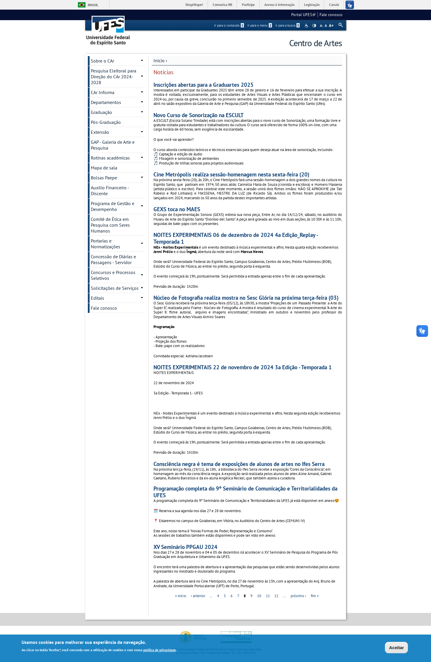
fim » (315, 595)
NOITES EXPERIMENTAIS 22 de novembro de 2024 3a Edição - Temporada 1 (242, 367)
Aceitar (396, 647)
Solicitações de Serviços (115, 288)
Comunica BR (222, 4)
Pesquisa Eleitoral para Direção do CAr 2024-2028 (113, 76)
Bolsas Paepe (104, 178)
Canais (334, 4)
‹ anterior (198, 595)
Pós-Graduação (106, 122)
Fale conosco (331, 14)
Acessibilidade (307, 25)
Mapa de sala (104, 168)
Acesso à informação (279, 4)
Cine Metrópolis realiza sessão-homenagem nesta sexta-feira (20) (231, 174)
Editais (97, 298)
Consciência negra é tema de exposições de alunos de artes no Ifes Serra (238, 463)
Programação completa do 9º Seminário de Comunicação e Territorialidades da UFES (245, 492)
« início (180, 595)
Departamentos (106, 102)
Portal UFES (303, 14)
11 (268, 595)
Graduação (101, 112)
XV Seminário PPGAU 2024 (185, 546)
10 (259, 595)
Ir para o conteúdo (229, 25)
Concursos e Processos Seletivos (113, 275)
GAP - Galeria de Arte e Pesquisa (113, 145)
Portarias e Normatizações (105, 243)
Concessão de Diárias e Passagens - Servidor (113, 259)
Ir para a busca (287, 25)
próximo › (298, 595)
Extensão (100, 132)
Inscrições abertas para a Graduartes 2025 (203, 84)
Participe (248, 4)
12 (276, 595)
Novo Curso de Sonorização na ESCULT (198, 115)
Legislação (312, 4)
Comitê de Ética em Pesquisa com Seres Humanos (110, 225)
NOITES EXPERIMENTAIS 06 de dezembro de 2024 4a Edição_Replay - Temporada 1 (235, 238)
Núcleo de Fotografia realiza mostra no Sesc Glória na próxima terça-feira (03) (245, 297)
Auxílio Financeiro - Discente (110, 190)
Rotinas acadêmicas (110, 158)
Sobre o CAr (102, 61)
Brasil (93, 5)
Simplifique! (194, 4)
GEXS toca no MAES (176, 209)
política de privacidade (159, 650)
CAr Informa (102, 92)
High (314, 26)
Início (159, 60)
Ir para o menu (259, 25)
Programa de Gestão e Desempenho (112, 206)
